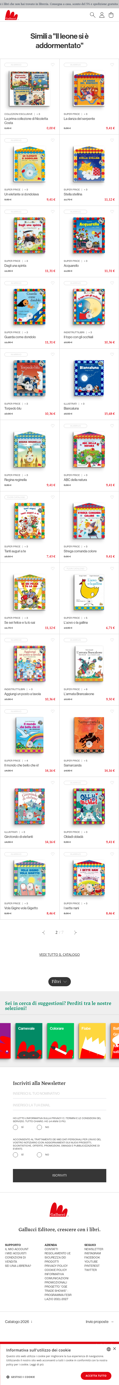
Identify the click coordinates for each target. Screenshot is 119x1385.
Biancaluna (71, 408)
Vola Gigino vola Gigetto (21, 908)
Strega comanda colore (80, 551)
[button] (20, 1377)
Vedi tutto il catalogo (59, 954)
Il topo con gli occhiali (78, 337)
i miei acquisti (15, 1253)
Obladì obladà (73, 837)
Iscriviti (59, 1175)
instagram (92, 1253)
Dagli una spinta (15, 266)
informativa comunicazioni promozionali (57, 1278)
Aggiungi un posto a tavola (22, 694)
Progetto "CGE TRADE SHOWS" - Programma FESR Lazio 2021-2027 (58, 1293)
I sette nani (71, 908)
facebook (92, 1257)
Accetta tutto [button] (96, 1376)
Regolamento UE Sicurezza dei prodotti (58, 1257)
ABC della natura (75, 480)
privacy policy (56, 1266)
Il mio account (17, 1249)
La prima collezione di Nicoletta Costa (26, 121)
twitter (90, 1270)
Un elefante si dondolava (21, 194)
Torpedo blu (12, 408)
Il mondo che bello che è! (21, 765)
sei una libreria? (18, 1266)
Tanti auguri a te (15, 551)
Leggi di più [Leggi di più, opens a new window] (37, 1364)
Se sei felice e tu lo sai (19, 623)
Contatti (51, 1249)
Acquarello (71, 266)
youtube (91, 1261)
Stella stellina (73, 194)
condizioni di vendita (15, 1259)
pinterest (92, 1266)
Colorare (71, 1028)
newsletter (93, 1249)
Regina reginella (15, 480)
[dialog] (59, 1364)
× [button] (114, 1348)
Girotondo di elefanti (18, 837)
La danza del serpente (79, 119)
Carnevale (40, 1028)
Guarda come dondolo (20, 337)
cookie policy (56, 1270)
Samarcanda (72, 765)
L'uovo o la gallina (76, 623)
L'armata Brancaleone (79, 694)
